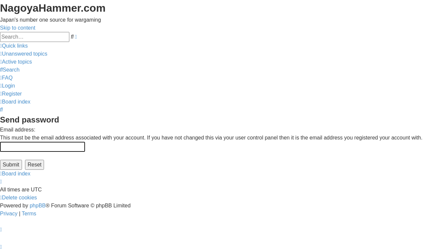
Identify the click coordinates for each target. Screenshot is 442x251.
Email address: (17, 129)
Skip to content (17, 28)
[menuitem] (23, 54)
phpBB (38, 205)
